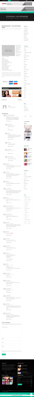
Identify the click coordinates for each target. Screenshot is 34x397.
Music (25, 78)
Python (25, 85)
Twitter (15, 81)
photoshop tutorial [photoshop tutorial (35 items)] (27, 208)
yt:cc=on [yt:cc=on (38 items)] (29, 223)
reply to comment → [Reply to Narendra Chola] (9, 319)
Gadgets (25, 66)
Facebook (11, 81)
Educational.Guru (9, 390)
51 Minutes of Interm (24, 368)
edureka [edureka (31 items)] (29, 199)
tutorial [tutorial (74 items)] (26, 223)
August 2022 (25, 34)
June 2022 (25, 37)
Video (7, 72)
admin (7, 28)
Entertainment (26, 59)
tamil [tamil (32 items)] (25, 221)
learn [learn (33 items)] (28, 201)
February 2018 (26, 40)
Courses (25, 54)
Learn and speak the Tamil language (14, 73)
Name (3, 338)
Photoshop (25, 80)
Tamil (6, 72)
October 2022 (26, 31)
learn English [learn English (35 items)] (26, 203)
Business (25, 50)
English (25, 57)
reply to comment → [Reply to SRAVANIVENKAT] (9, 300)
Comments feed (26, 109)
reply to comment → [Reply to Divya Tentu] (9, 228)
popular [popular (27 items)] (26, 210)
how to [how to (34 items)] (25, 201)
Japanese (25, 71)
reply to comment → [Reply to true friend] (9, 260)
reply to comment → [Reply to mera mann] (9, 242)
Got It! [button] (31, 394)
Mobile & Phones (26, 76)
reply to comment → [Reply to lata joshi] (9, 202)
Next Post (19, 99)
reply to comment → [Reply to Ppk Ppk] (11, 139)
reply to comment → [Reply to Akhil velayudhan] (9, 292)
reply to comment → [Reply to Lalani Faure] (9, 168)
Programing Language (27, 83)
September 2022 (26, 33)
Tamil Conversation (10, 75)
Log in (25, 106)
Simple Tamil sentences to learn (11, 74)
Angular (25, 173)
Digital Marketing (26, 180)
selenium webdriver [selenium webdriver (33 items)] (27, 219)
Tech (24, 94)
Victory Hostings (5, 391)
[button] (3, 12)
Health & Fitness (26, 69)
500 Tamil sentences (12, 72)
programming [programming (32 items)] (26, 212)
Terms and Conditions (15, 395)
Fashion (25, 61)
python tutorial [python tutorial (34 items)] (27, 215)
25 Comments (10, 28)
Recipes (25, 87)
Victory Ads (25, 390)
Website (3, 346)
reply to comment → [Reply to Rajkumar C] (9, 185)
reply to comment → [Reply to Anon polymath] (9, 285)
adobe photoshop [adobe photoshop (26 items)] (27, 197)
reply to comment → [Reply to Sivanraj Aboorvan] (11, 160)
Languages (4, 72)
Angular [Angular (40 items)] (26, 199)
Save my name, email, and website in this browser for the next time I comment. (11, 351)
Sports (25, 90)
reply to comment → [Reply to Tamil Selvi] (11, 146)
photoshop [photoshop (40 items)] (26, 206)
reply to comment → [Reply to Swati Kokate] (9, 309)
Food (24, 62)
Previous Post (4, 99)
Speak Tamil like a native (18, 74)
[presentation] (26, 0)
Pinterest (15, 83)
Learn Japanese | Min (24, 365)
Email (2, 342)
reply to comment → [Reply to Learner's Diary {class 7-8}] (9, 210)
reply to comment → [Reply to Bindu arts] (9, 235)
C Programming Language (27, 52)
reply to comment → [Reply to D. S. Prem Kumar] (9, 194)
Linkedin (10, 83)
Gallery (25, 68)
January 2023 (26, 30)
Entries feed (25, 107)
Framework (25, 64)
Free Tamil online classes (7, 73)
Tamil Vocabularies (15, 75)
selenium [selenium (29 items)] (26, 217)
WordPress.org (26, 110)
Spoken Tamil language (4, 75)
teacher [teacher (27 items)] (29, 221)
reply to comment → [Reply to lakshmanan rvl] (11, 153)
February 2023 (26, 28)
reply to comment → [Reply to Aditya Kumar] (9, 249)
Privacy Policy (20, 395)
